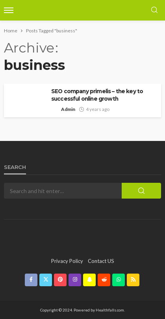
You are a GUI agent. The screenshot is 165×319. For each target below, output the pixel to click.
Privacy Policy (67, 261)
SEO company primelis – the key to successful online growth (97, 95)
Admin (68, 109)
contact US (101, 261)
